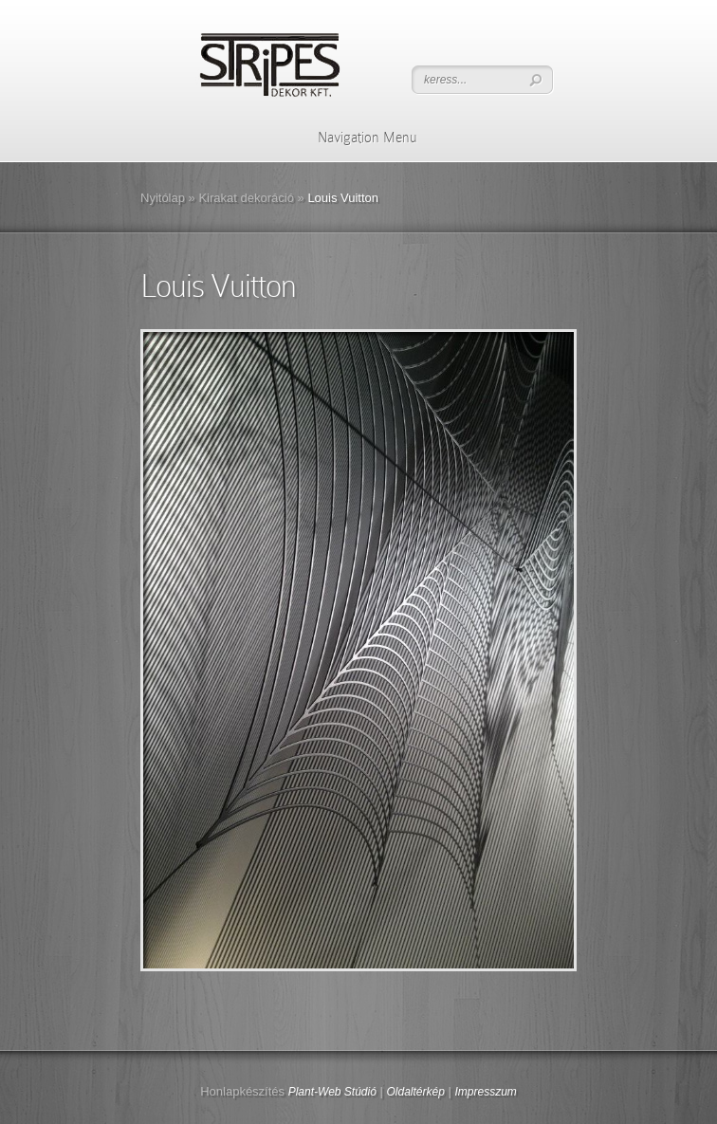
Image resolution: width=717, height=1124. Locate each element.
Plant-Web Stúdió (332, 1091)
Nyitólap (162, 198)
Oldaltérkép (415, 1091)
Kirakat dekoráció (245, 198)
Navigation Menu (355, 137)
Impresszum (485, 1091)
